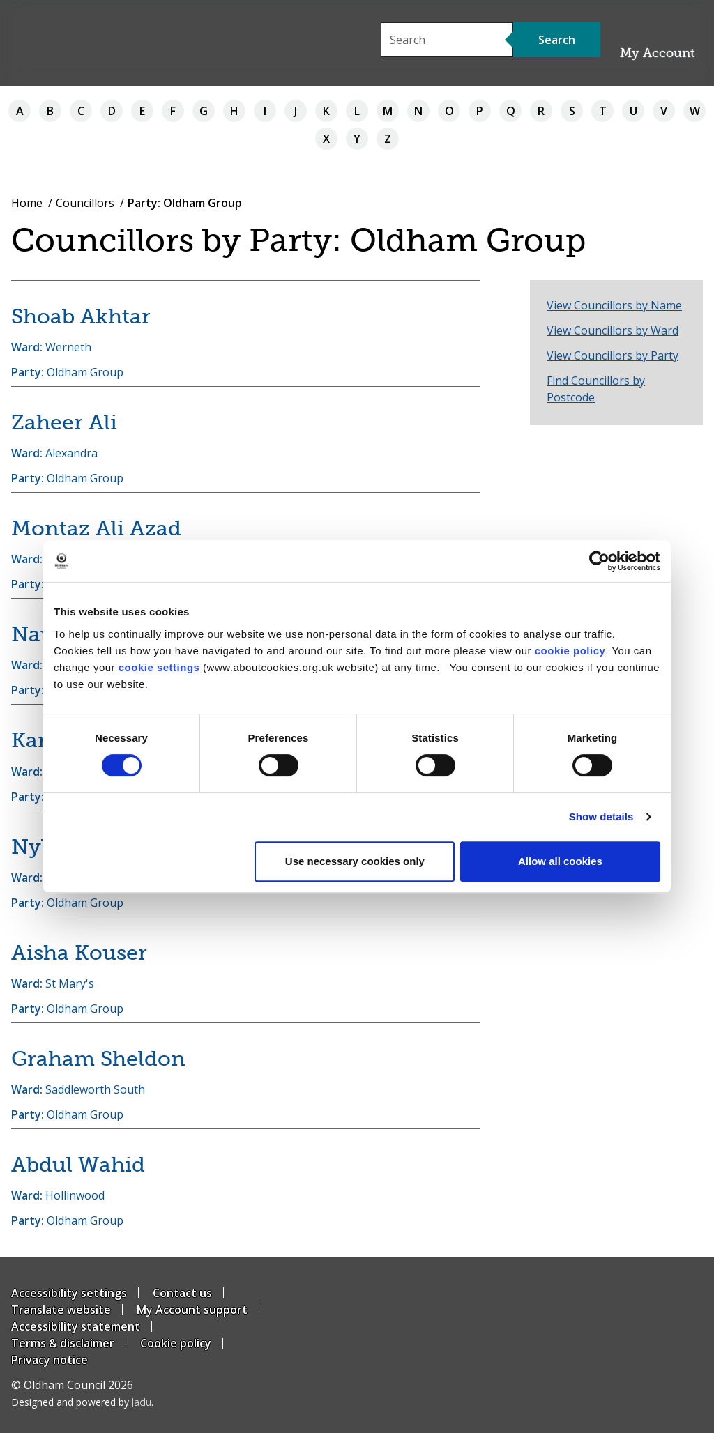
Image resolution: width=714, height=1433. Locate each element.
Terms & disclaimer (62, 1343)
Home (27, 202)
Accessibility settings (69, 1293)
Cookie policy (175, 1343)
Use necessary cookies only (355, 861)
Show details (601, 816)
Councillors (85, 202)
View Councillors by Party (612, 355)
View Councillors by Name (614, 305)
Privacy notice (49, 1359)
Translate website (61, 1309)
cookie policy (570, 651)
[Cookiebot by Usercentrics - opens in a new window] (599, 561)
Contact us (182, 1293)
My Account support (192, 1309)
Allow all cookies (560, 861)
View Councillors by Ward (612, 330)
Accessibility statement (75, 1326)
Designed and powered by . (82, 1402)
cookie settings (159, 667)
